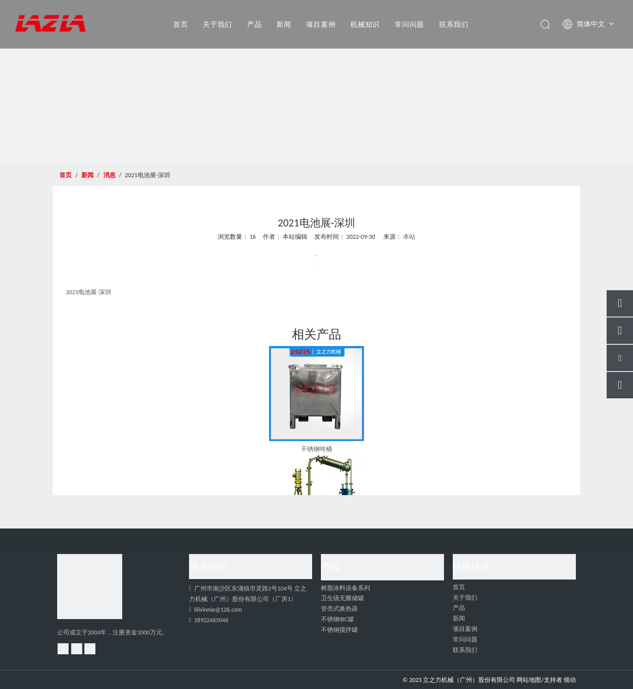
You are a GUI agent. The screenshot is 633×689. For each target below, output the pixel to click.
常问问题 (409, 24)
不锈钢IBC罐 (337, 619)
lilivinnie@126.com (218, 609)
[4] (89, 586)
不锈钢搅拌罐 (339, 630)
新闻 (283, 24)
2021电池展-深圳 (88, 292)
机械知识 (365, 24)
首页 (180, 24)
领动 (570, 680)
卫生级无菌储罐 (342, 598)
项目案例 (320, 24)
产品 (254, 24)
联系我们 (454, 24)
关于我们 (217, 24)
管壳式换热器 (339, 608)
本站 (409, 237)
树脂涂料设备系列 (345, 588)
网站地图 (529, 680)
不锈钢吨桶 (316, 449)
